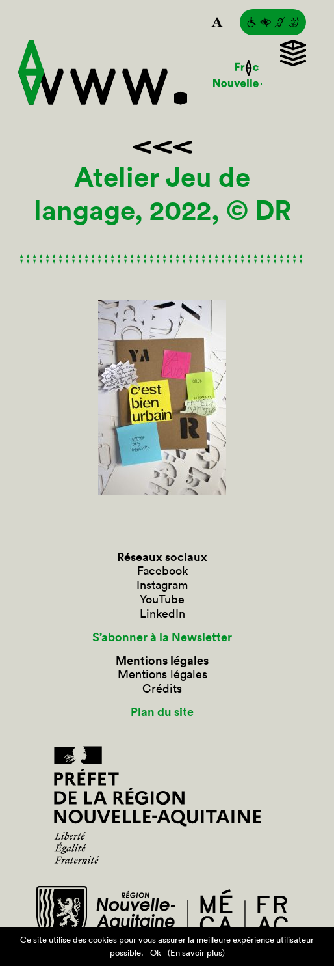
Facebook (162, 571)
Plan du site (162, 712)
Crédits (162, 689)
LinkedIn (162, 614)
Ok (155, 952)
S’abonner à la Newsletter (162, 637)
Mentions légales (162, 674)
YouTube (162, 599)
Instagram (162, 585)
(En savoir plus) (196, 952)
